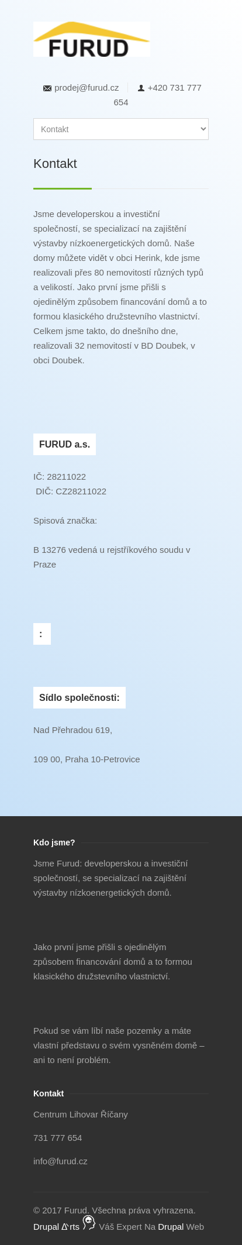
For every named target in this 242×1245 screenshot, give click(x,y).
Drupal (171, 1227)
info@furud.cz (60, 1161)
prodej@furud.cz (86, 87)
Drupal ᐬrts (64, 1227)
